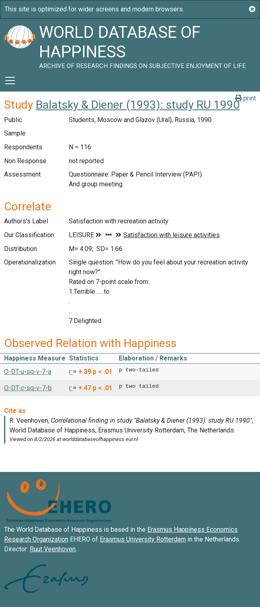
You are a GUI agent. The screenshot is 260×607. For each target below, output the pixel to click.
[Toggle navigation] (10, 80)
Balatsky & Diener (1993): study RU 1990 (138, 104)
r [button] (71, 372)
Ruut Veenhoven (53, 549)
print (245, 98)
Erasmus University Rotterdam (143, 539)
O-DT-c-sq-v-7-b (28, 388)
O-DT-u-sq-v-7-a (27, 372)
